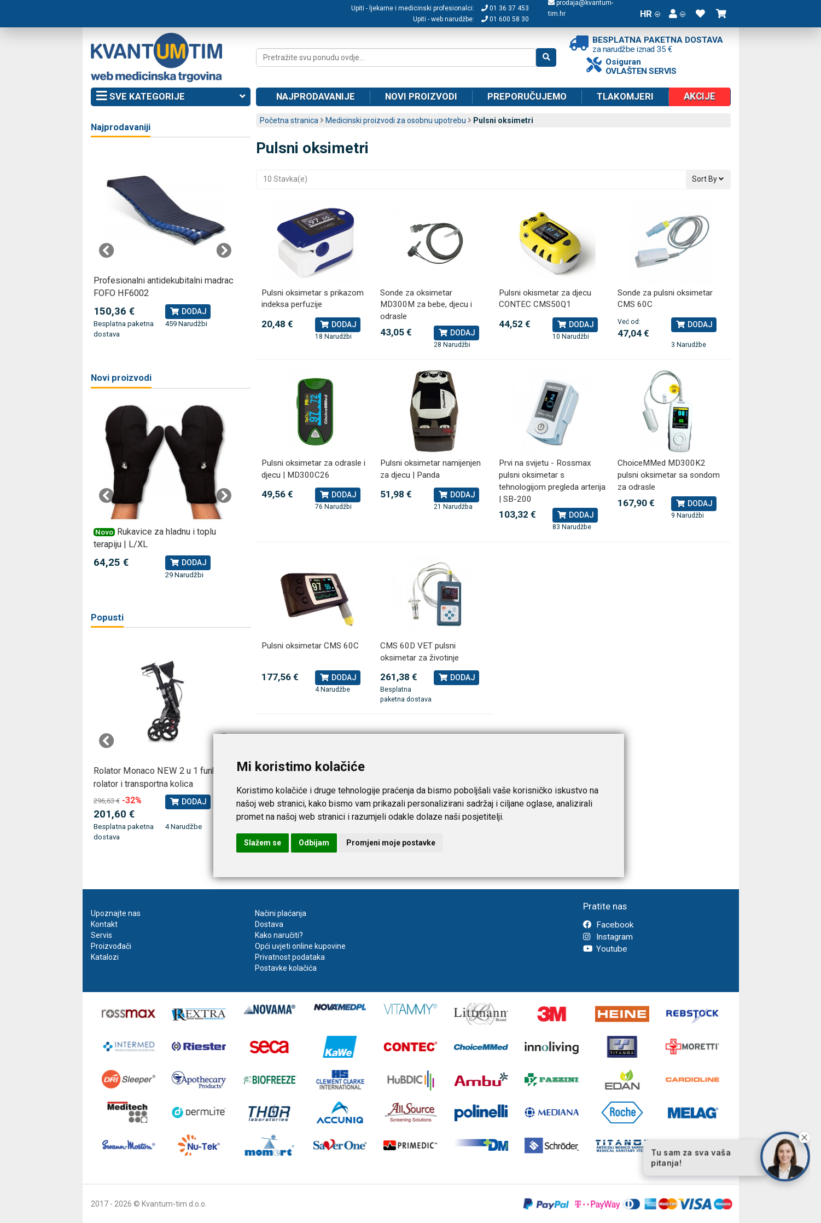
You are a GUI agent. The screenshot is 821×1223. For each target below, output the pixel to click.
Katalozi (105, 957)
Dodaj (338, 324)
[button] (677, 14)
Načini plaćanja (280, 913)
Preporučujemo (527, 96)
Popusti (107, 617)
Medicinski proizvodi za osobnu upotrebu (395, 120)
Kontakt (104, 924)
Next (223, 250)
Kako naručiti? (279, 935)
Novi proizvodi (421, 96)
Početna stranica (289, 120)
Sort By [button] (708, 179)
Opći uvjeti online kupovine (300, 946)
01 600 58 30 (505, 19)
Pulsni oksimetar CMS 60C (310, 646)
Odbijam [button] (314, 842)
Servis (101, 935)
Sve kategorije (171, 96)
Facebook (608, 925)
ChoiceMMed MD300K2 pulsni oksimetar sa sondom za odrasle (669, 474)
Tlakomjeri (625, 96)
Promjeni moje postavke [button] (390, 842)
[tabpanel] (165, 244)
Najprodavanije (315, 96)
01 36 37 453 (505, 8)
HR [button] (650, 13)
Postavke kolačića (286, 968)
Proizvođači (111, 946)
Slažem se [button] (262, 842)
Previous (106, 250)
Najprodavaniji (120, 127)
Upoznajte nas (116, 913)
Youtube (605, 949)
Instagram (608, 937)
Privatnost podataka (290, 957)
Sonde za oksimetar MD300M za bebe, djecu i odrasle (426, 304)
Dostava (269, 924)
